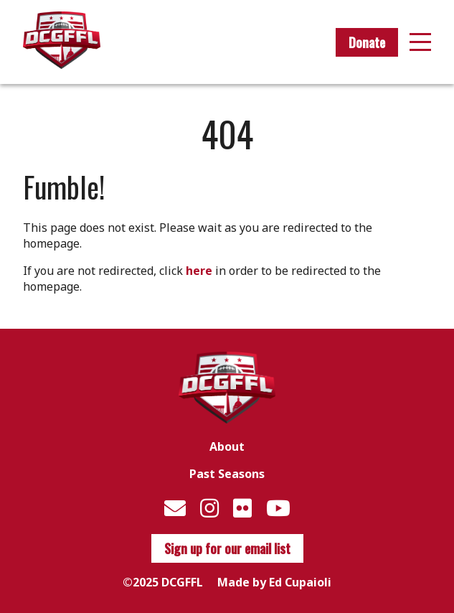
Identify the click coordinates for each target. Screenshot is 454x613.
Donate (367, 42)
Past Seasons (227, 474)
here (199, 271)
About (227, 446)
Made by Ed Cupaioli (274, 582)
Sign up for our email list (227, 548)
